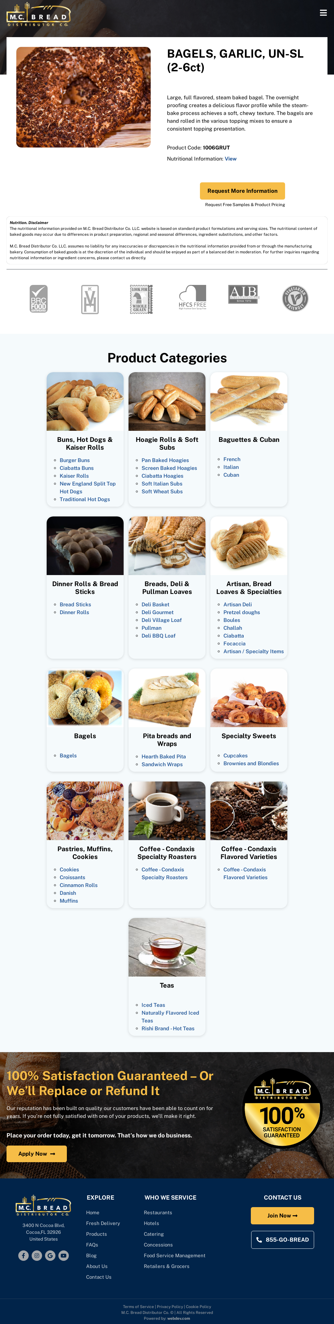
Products (96, 1234)
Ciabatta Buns (77, 468)
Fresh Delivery (103, 1223)
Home (93, 1212)
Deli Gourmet (158, 612)
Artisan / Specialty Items (253, 651)
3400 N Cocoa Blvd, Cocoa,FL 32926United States (44, 1232)
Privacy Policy (170, 1306)
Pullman (151, 628)
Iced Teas (153, 1005)
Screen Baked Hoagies (169, 468)
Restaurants (158, 1212)
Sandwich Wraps (162, 764)
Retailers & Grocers (167, 1266)
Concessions (158, 1244)
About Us (97, 1266)
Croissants (72, 877)
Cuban (231, 475)
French (231, 459)
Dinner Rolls (74, 612)
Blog (91, 1255)
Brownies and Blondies (251, 763)
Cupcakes (235, 756)
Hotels (151, 1223)
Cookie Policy (198, 1306)
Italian (231, 467)
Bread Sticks (75, 604)
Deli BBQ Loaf (158, 636)
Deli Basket (155, 604)
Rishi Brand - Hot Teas (168, 1028)
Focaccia (234, 644)
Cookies (69, 869)
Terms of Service (138, 1306)
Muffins (69, 901)
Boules (231, 620)
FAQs (92, 1244)
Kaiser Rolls (74, 476)
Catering (154, 1234)
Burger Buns (75, 460)
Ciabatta (233, 636)
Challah (232, 628)
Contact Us (99, 1277)
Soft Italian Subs (162, 484)
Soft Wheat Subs (162, 491)
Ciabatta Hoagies (162, 476)
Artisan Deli (237, 604)
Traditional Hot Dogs (85, 499)
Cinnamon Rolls (79, 885)
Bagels (68, 756)
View (231, 159)
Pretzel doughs (241, 612)
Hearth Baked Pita (164, 757)
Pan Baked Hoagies (165, 460)
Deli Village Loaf (162, 620)
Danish (68, 893)
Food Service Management (175, 1255)
